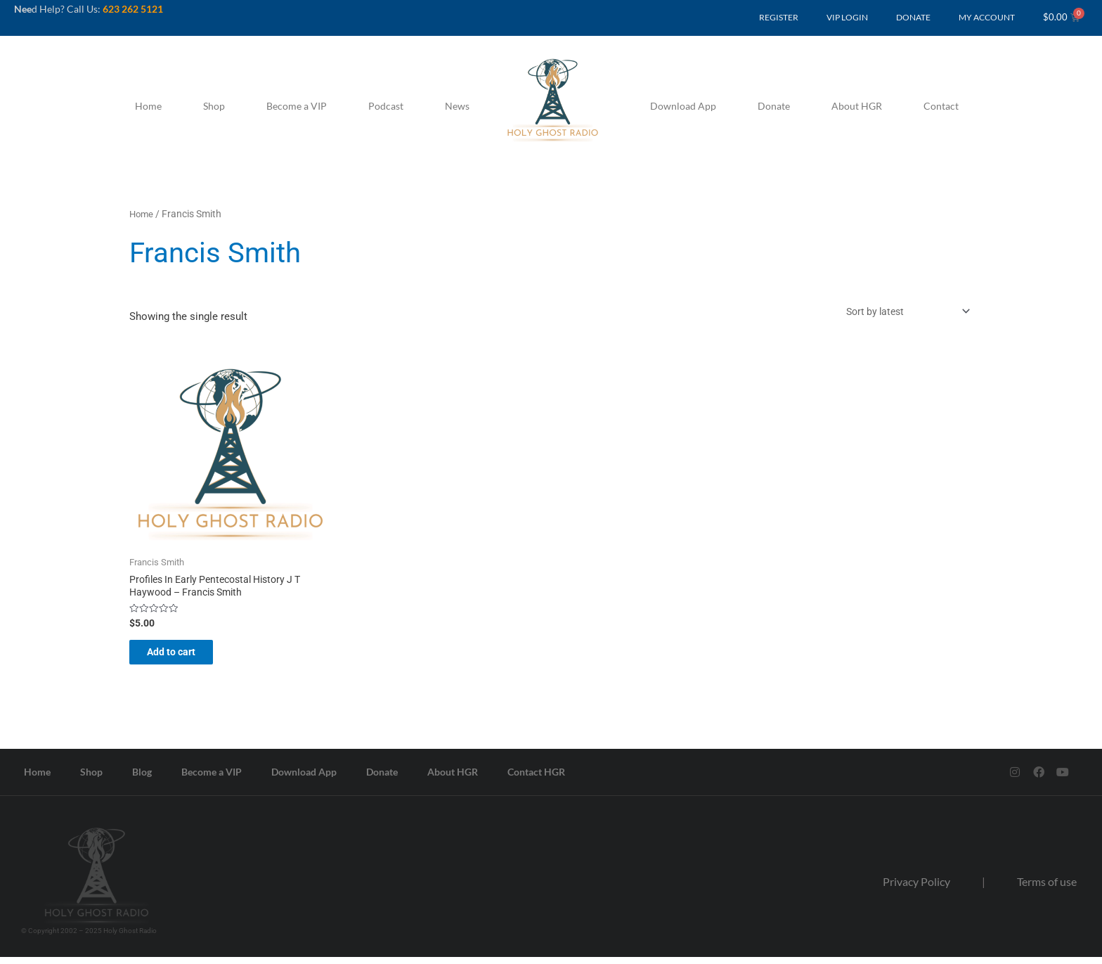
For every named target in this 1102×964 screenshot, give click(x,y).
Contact (941, 106)
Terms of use (1047, 888)
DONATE (913, 17)
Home (148, 106)
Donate (774, 106)
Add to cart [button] (183, 657)
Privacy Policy (916, 888)
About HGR (856, 106)
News (457, 106)
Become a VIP (296, 106)
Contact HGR (536, 779)
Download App (683, 106)
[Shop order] (899, 312)
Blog (142, 779)
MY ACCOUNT (987, 17)
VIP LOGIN (847, 17)
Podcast (385, 106)
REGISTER (778, 17)
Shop (214, 106)
